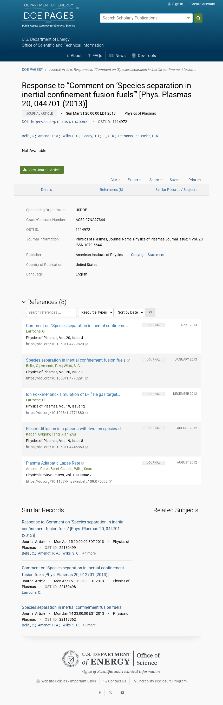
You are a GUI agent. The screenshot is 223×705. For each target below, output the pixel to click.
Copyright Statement (148, 255)
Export (134, 179)
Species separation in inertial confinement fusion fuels (78, 360)
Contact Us (114, 681)
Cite (115, 179)
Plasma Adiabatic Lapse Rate (55, 463)
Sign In (175, 4)
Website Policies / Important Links (66, 681)
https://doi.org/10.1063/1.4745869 (57, 447)
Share (155, 179)
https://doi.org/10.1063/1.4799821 (60, 122)
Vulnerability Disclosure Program (160, 681)
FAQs (95, 55)
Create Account (203, 4)
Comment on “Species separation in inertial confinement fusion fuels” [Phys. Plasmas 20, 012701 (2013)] (77, 325)
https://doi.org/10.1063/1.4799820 (57, 344)
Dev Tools (144, 55)
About (74, 55)
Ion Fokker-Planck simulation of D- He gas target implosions (71, 394)
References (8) (111, 190)
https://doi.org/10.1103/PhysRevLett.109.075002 (69, 481)
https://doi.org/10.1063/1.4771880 (57, 413)
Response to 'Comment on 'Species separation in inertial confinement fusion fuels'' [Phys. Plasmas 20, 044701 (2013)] (73, 529)
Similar (176, 190)
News (117, 55)
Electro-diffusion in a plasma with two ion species (73, 428)
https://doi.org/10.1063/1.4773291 (57, 378)
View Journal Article (41, 170)
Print (194, 179)
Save (175, 179)
